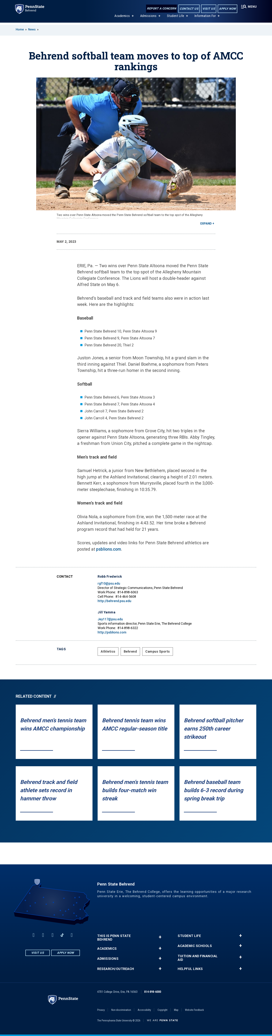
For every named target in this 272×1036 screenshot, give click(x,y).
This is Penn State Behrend (114, 937)
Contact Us (188, 9)
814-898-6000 (152, 992)
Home (20, 29)
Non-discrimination (121, 1009)
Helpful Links (190, 969)
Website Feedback (194, 1009)
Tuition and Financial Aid (198, 958)
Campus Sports (157, 651)
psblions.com (108, 549)
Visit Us (208, 9)
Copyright (162, 1009)
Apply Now (226, 9)
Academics (121, 18)
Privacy (101, 1009)
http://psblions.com (112, 632)
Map (176, 1009)
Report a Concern (160, 8)
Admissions (148, 18)
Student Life (175, 18)
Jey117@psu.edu (110, 619)
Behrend (130, 651)
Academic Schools (195, 946)
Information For (205, 18)
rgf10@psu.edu (109, 583)
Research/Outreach (115, 969)
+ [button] (160, 937)
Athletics (108, 651)
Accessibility (144, 1009)
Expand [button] (206, 223)
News (32, 29)
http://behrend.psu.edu (114, 601)
